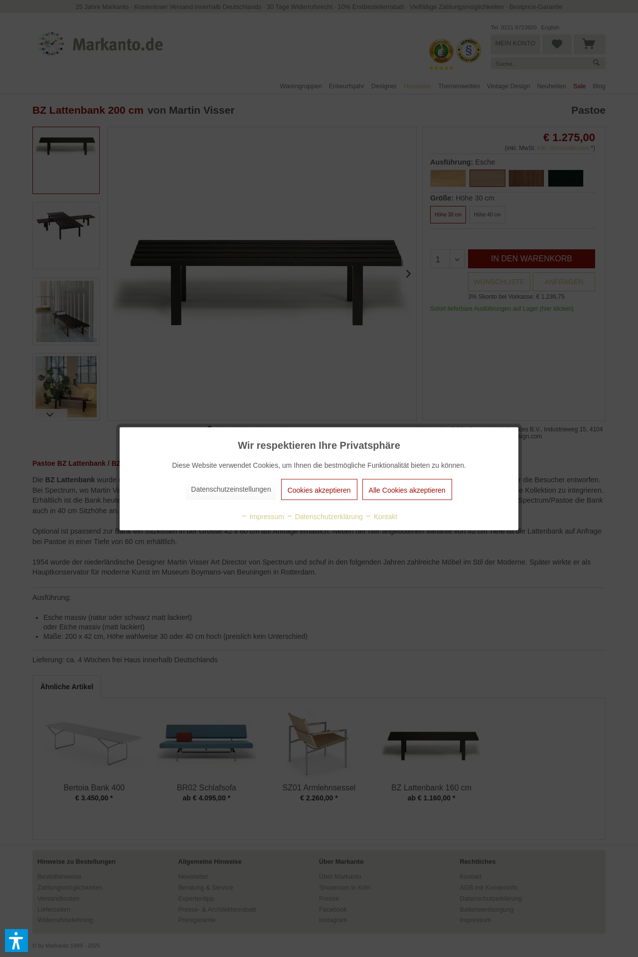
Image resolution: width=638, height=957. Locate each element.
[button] (16, 940)
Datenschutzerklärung (324, 516)
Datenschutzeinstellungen (231, 489)
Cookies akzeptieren (319, 490)
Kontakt (381, 516)
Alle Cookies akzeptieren (407, 490)
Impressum (262, 516)
